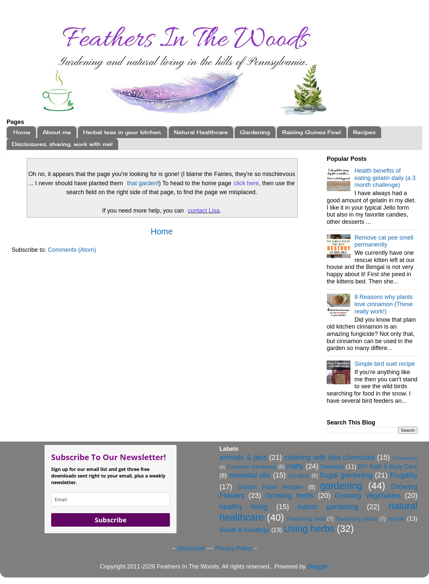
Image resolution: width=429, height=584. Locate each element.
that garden (142, 183)
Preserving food (306, 519)
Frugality (403, 475)
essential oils (250, 475)
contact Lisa (203, 210)
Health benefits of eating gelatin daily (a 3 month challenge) (384, 177)
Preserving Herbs (357, 519)
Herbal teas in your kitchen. (122, 132)
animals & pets (243, 457)
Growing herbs (289, 495)
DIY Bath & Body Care (387, 466)
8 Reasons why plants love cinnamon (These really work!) (383, 304)
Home (21, 132)
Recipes (364, 132)
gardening (341, 486)
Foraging (299, 476)
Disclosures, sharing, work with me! (62, 144)
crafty (295, 466)
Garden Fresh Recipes (270, 487)
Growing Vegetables (368, 495)
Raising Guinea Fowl (311, 132)
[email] (110, 499)
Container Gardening (252, 467)
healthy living (243, 507)
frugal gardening (346, 475)
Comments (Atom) (72, 250)
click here (246, 183)
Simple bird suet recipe (384, 364)
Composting (404, 458)
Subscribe (111, 519)
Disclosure (191, 548)
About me (57, 132)
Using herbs (308, 528)
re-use (396, 518)
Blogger (317, 566)
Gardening (255, 132)
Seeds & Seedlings (244, 530)
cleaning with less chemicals (329, 457)
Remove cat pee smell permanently (383, 241)
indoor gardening (328, 507)
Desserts (332, 466)
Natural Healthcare (201, 132)
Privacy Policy (233, 548)
